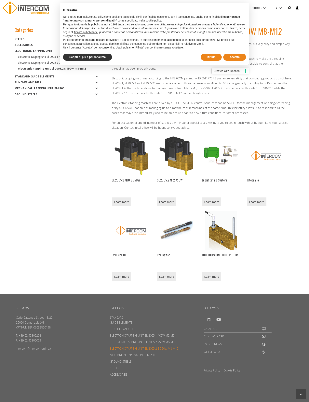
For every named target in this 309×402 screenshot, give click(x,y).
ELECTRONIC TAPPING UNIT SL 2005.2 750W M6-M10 (143, 342)
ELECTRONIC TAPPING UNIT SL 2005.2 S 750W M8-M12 (52, 68)
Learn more (121, 202)
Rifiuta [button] (211, 57)
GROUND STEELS (26, 94)
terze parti (124, 24)
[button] (301, 394)
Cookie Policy (231, 370)
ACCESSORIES (118, 374)
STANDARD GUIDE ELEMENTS (34, 76)
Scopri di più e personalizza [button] (87, 57)
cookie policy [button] (153, 20)
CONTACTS (258, 8)
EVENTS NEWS (213, 344)
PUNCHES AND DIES (28, 82)
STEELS (114, 368)
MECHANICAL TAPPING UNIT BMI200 (39, 88)
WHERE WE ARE (213, 352)
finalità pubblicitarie (86, 32)
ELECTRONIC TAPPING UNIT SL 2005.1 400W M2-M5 (142, 335)
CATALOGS (210, 329)
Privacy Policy (212, 370)
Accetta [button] (235, 57)
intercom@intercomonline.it (33, 348)
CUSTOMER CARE (214, 336)
